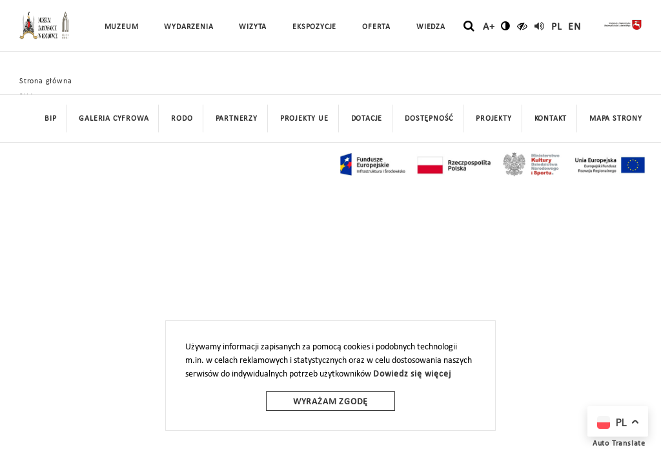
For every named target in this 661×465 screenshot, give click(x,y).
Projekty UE (304, 119)
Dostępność (429, 119)
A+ (489, 27)
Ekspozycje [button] (314, 27)
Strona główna (45, 81)
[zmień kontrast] (506, 26)
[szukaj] (469, 26)
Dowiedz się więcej (412, 374)
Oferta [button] (376, 27)
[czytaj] (522, 26)
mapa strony (615, 119)
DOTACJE (367, 119)
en (574, 27)
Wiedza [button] (430, 27)
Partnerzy (237, 119)
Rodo (181, 119)
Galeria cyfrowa (113, 119)
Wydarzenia (188, 27)
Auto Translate (619, 444)
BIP (50, 119)
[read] (539, 26)
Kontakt (550, 119)
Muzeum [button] (122, 27)
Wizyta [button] (253, 27)
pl (556, 27)
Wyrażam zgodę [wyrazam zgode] (330, 402)
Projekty (493, 119)
